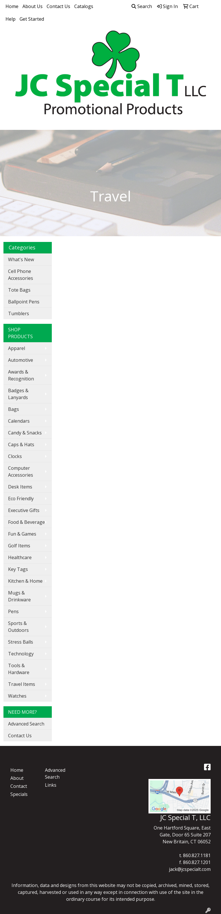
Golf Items (19, 545)
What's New (21, 259)
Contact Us (58, 6)
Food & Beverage (26, 522)
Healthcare (20, 557)
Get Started (32, 19)
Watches (17, 696)
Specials (19, 794)
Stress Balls (20, 642)
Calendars (19, 421)
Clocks (15, 456)
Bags (13, 409)
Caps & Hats (21, 444)
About (17, 778)
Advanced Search (26, 724)
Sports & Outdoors (18, 626)
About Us (32, 6)
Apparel (16, 348)
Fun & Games (22, 534)
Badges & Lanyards (18, 394)
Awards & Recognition (21, 375)
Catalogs (83, 6)
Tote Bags (19, 290)
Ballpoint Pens (23, 302)
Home (11, 6)
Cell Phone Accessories (20, 274)
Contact (18, 786)
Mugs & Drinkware (19, 596)
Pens (13, 611)
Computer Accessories (20, 471)
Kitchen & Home (25, 581)
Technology (21, 654)
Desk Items (20, 487)
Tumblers (18, 313)
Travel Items (21, 684)
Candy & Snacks (25, 433)
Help (10, 19)
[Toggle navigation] (9, 124)
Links (50, 785)
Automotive (20, 360)
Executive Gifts (23, 510)
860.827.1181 (197, 855)
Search (142, 6)
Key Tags (18, 569)
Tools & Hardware (18, 669)
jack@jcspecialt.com (190, 869)
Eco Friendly (21, 498)
